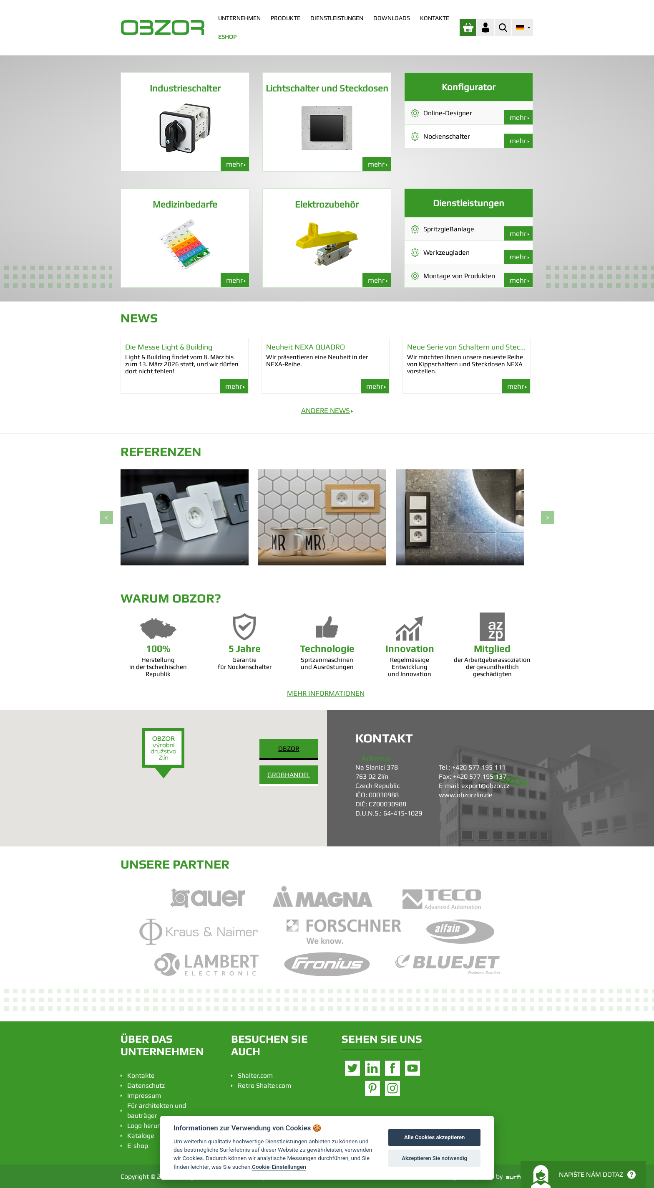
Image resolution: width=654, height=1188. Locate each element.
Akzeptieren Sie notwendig (434, 1158)
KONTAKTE (434, 18)
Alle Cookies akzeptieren (434, 1137)
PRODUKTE (285, 18)
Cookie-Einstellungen (279, 1166)
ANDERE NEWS (325, 410)
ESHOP (227, 36)
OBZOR (288, 748)
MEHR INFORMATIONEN (326, 693)
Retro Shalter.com (264, 1085)
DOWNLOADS (391, 18)
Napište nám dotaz (583, 1176)
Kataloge (140, 1136)
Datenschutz (146, 1085)
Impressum (144, 1095)
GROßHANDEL (288, 775)
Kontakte (141, 1075)
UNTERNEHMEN (239, 18)
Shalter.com (255, 1075)
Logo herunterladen (156, 1126)
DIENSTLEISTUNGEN (336, 18)
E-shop (137, 1146)
